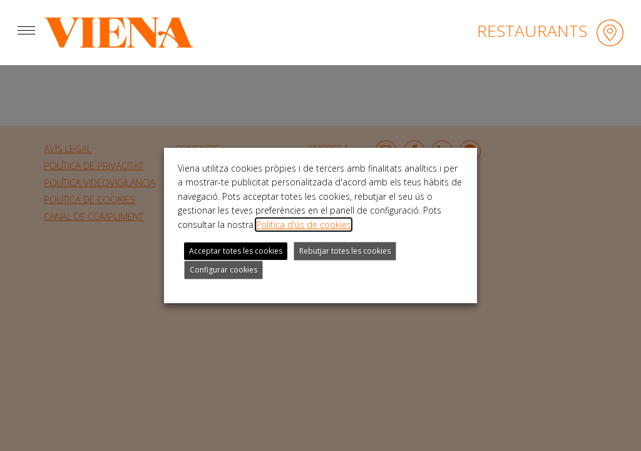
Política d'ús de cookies (303, 225)
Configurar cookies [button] (223, 269)
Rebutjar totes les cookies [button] (345, 251)
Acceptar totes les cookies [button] (235, 251)
